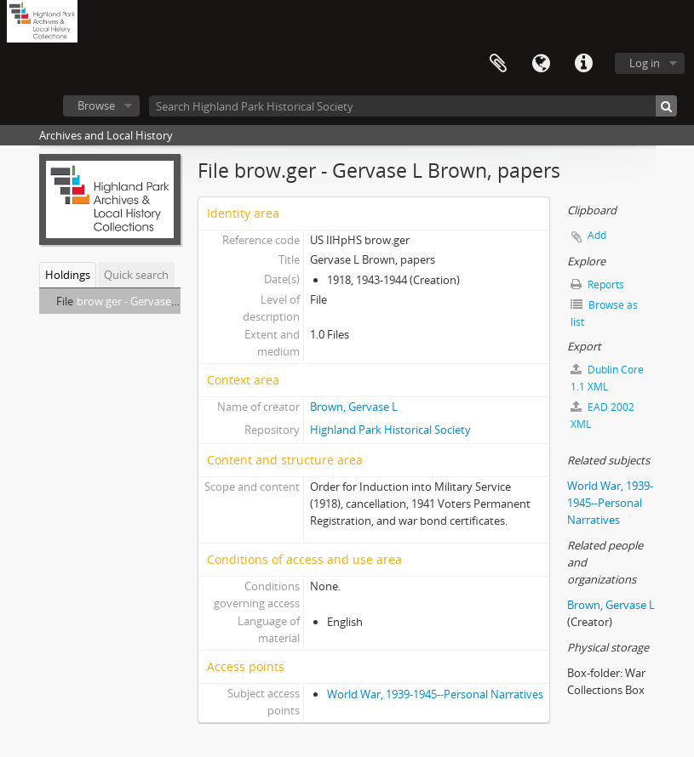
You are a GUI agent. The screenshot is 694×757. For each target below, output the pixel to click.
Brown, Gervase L (354, 406)
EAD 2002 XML (602, 415)
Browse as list (604, 313)
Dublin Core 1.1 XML (607, 378)
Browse (96, 105)
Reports (597, 284)
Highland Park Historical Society (390, 429)
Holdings (67, 274)
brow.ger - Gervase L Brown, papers (166, 301)
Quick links (583, 64)
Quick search (136, 274)
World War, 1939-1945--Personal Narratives (435, 694)
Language (540, 64)
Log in (644, 63)
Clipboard (498, 64)
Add (597, 235)
